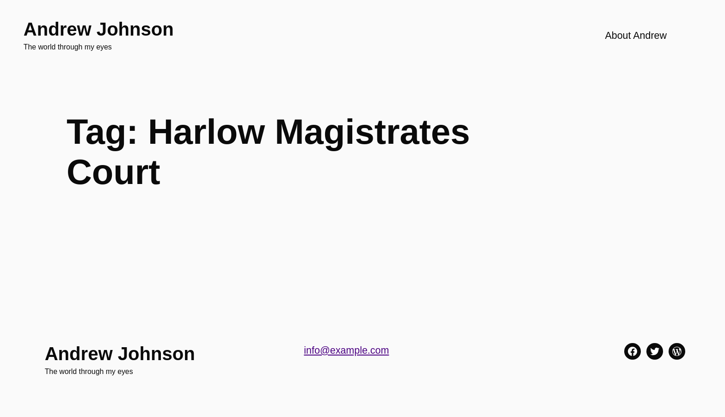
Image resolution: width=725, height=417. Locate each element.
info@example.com (346, 350)
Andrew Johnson (99, 29)
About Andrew (636, 35)
